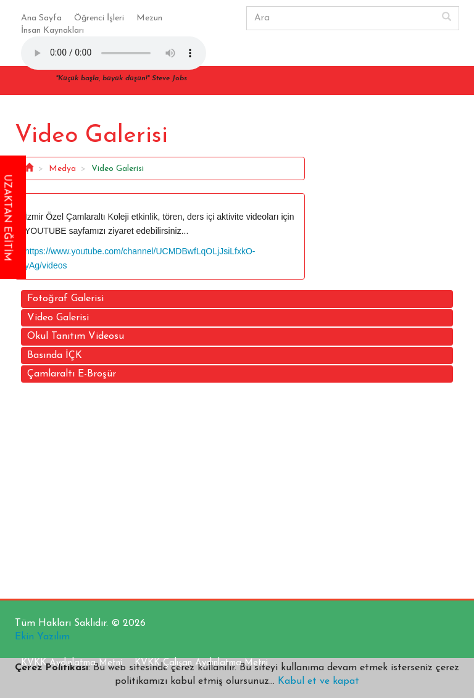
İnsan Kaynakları (52, 30)
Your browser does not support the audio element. (113, 53)
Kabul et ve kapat (317, 681)
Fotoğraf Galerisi (65, 299)
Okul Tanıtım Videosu (75, 336)
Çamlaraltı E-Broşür (71, 374)
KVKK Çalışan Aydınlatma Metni (201, 663)
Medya (62, 168)
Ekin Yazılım (42, 637)
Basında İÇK (54, 355)
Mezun (149, 18)
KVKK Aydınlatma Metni (71, 663)
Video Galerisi (58, 318)
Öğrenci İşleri (99, 18)
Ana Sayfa (41, 18)
